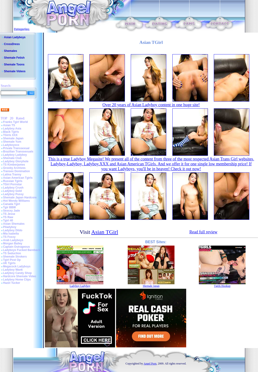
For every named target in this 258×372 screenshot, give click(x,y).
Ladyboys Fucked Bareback (21, 250)
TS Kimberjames (14, 164)
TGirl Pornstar (12, 184)
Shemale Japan (13, 138)
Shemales (10, 51)
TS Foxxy (9, 237)
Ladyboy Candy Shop (17, 273)
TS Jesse (9, 214)
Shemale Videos (14, 71)
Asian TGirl (104, 232)
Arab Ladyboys (13, 240)
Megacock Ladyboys (16, 266)
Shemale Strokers (15, 256)
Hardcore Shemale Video (19, 276)
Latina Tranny (12, 174)
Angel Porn (150, 363)
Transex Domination (16, 171)
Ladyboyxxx (11, 145)
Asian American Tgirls (18, 177)
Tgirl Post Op (12, 260)
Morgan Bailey (12, 243)
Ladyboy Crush (13, 187)
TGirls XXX (10, 135)
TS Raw (8, 217)
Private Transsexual (16, 148)
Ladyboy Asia (12, 128)
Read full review (203, 232)
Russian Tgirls (12, 181)
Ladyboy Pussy (13, 194)
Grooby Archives (14, 168)
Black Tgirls (11, 131)
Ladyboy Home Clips (17, 279)
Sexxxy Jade (11, 210)
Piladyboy (9, 227)
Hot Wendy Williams (16, 200)
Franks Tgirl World (15, 122)
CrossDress (12, 44)
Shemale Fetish (14, 57)
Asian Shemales (14, 223)
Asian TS (9, 125)
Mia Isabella (11, 233)
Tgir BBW (9, 207)
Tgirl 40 (8, 220)
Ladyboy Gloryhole (16, 161)
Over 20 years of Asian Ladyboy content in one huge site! (151, 104)
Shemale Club (12, 158)
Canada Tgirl (11, 204)
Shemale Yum (12, 141)
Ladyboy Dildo (12, 230)
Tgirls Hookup (222, 286)
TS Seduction (12, 253)
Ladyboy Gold (12, 191)
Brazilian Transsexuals (18, 151)
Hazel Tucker (11, 283)
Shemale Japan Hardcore (19, 197)
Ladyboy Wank (13, 269)
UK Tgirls (9, 263)
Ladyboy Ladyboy (15, 154)
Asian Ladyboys (14, 37)
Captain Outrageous (16, 246)
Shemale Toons (14, 64)
